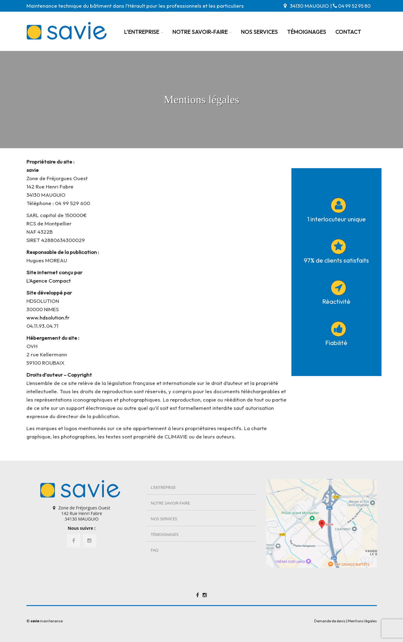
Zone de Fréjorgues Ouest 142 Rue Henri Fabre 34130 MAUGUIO (84, 513)
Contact (348, 31)
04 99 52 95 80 (354, 6)
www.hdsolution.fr (47, 317)
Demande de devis (330, 621)
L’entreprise (141, 31)
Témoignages (306, 31)
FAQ (155, 550)
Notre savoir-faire (200, 31)
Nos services (259, 31)
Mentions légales (362, 621)
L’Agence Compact (48, 280)
